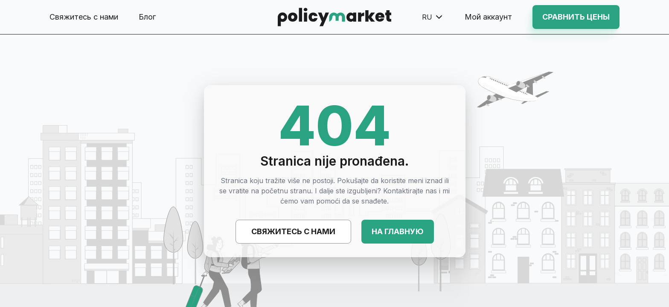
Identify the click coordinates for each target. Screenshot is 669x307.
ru (433, 17)
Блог (147, 16)
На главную (398, 231)
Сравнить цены (576, 16)
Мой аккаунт (488, 16)
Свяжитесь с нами (83, 16)
